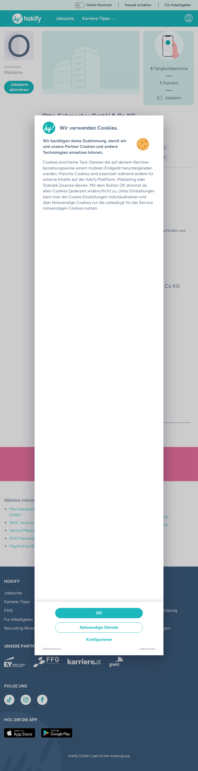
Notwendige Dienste (99, 627)
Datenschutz (52, 649)
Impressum (147, 649)
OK (99, 613)
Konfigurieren (99, 639)
